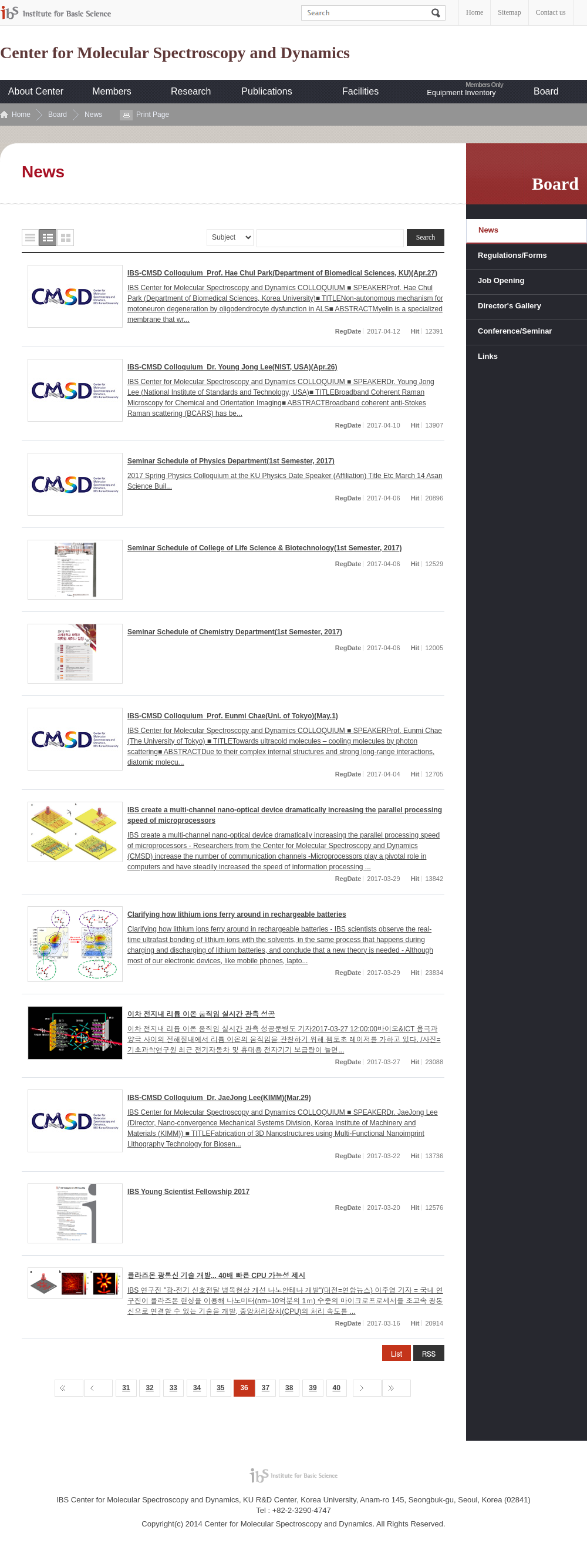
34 (197, 1388)
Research (191, 91)
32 (149, 1388)
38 (289, 1388)
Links (488, 356)
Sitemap (509, 12)
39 (312, 1388)
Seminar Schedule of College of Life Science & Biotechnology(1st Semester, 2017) (264, 548)
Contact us (551, 12)
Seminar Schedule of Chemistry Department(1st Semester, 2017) (234, 632)
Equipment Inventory (461, 92)
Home (474, 12)
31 (126, 1388)
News (93, 114)
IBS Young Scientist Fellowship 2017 (188, 1192)
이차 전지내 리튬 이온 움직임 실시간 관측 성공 (201, 1014)
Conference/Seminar (515, 331)
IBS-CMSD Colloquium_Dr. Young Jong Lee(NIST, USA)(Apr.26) (232, 367)
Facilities (360, 91)
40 (336, 1388)
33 (173, 1388)
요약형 (47, 237)
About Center (35, 91)
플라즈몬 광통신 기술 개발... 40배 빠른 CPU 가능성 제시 (216, 1276)
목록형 (30, 237)
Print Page (152, 114)
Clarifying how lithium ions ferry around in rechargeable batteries (236, 914)
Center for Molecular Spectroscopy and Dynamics (175, 53)
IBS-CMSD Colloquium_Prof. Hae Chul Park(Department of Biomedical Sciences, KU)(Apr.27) (282, 273)
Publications (266, 91)
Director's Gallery (509, 305)
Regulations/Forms (512, 255)
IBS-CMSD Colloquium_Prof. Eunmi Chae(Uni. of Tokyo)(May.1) (232, 716)
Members (111, 91)
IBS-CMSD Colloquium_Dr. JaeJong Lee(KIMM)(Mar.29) (219, 1098)
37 (265, 1388)
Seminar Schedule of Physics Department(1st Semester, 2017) (231, 461)
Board (546, 91)
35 (220, 1388)
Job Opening (501, 280)
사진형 (65, 237)
